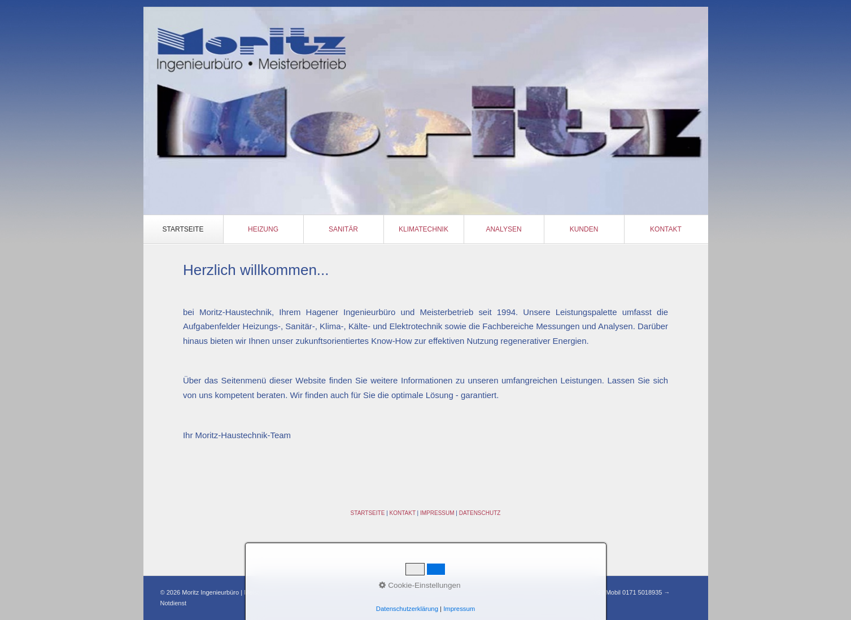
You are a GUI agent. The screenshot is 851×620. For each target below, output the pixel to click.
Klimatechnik (423, 229)
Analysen (503, 229)
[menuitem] (183, 229)
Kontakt (666, 229)
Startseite (183, 229)
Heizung (263, 229)
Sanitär (343, 229)
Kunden (584, 229)
